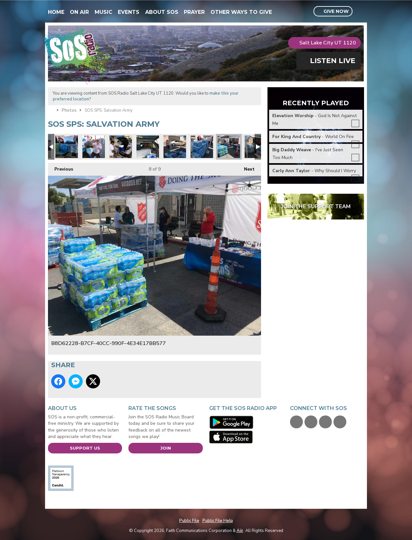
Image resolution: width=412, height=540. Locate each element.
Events (128, 12)
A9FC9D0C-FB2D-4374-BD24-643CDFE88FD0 (93, 146)
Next (246, 167)
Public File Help (217, 521)
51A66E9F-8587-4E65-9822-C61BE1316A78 (120, 146)
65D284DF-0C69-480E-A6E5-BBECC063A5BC (175, 146)
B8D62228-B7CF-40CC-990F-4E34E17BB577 (229, 146)
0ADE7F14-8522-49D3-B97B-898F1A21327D (66, 146)
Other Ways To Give (241, 12)
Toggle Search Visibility (360, 11)
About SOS (161, 12)
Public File (189, 521)
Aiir (240, 531)
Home (56, 12)
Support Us (85, 448)
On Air (79, 12)
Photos (69, 110)
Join (165, 448)
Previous (60, 167)
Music (103, 12)
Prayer (194, 12)
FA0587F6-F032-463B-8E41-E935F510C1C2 (202, 146)
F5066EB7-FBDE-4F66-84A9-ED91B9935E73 (147, 146)
